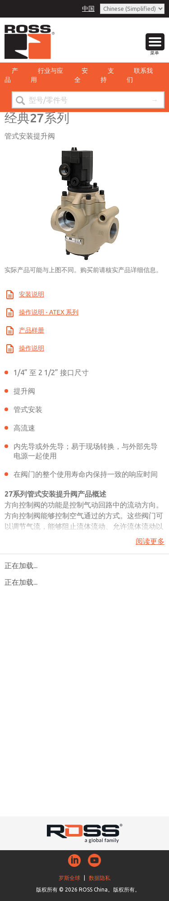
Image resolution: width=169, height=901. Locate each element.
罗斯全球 (69, 878)
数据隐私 (99, 878)
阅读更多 (150, 541)
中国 (88, 8)
